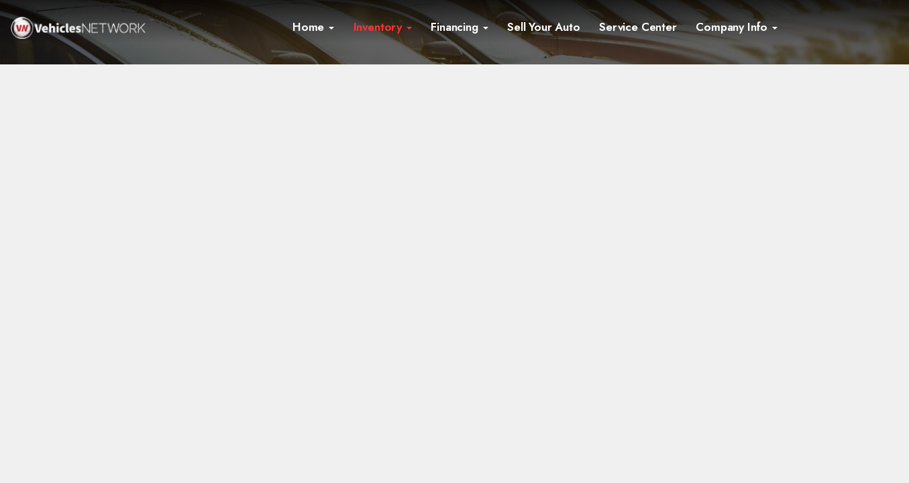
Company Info (737, 27)
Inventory (383, 27)
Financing (459, 27)
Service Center (638, 27)
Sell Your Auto (543, 27)
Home (313, 27)
